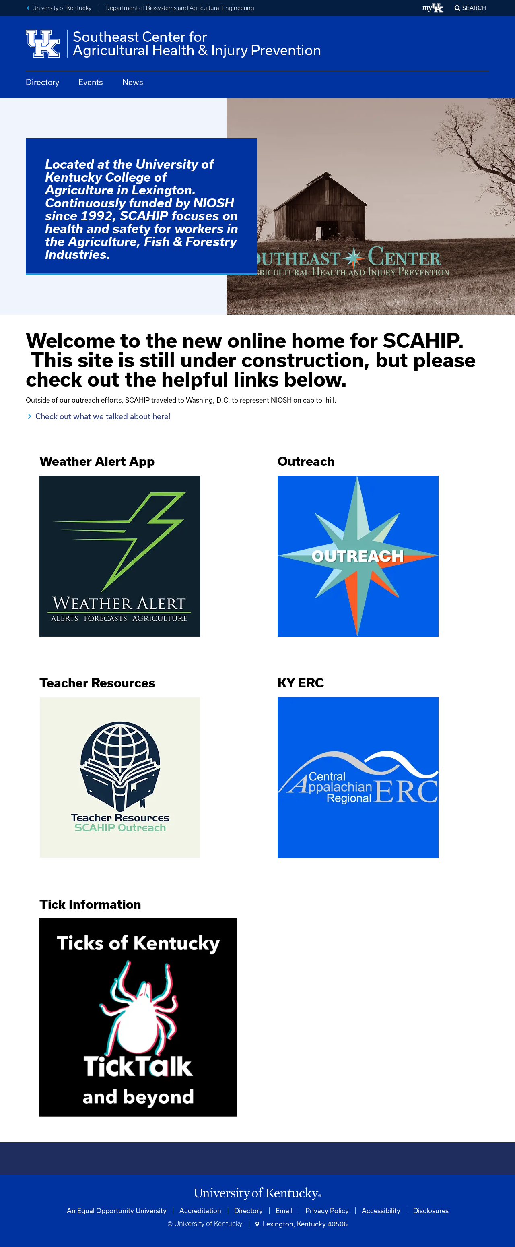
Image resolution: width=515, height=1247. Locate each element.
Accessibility (381, 1210)
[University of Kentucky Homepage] (257, 1194)
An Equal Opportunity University (117, 1210)
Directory (42, 82)
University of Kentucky (61, 8)
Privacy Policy (327, 1210)
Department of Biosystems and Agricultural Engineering (179, 8)
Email (284, 1210)
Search (474, 7)
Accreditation (200, 1210)
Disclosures (431, 1210)
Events (90, 82)
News (132, 82)
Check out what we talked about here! (103, 416)
